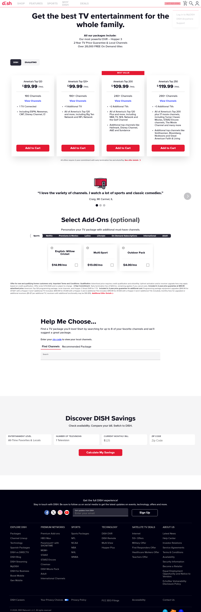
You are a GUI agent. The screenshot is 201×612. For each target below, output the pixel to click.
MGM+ (44, 553)
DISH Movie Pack (50, 572)
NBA (73, 550)
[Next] (193, 199)
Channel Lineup (18, 541)
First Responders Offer (144, 550)
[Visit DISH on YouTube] (66, 515)
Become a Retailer (172, 569)
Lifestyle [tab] (101, 239)
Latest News (169, 536)
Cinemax (45, 567)
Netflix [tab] (49, 239)
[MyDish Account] (194, 5)
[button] (28, 442)
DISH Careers (17, 603)
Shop (28, 5)
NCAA (74, 546)
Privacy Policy (78, 603)
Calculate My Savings (100, 455)
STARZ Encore (48, 563)
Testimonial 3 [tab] (104, 208)
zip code (57, 342)
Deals (91, 5)
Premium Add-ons (50, 536)
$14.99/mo (59, 268)
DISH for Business (19, 574)
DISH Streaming (18, 565)
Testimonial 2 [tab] (100, 208)
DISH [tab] (15, 65)
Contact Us (169, 603)
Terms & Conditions (173, 555)
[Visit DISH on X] (53, 515)
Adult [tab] (165, 239)
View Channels (33, 104)
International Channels (53, 581)
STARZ (44, 558)
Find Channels (51, 349)
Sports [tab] (36, 239)
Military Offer (139, 546)
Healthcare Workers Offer (145, 555)
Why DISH (76, 5)
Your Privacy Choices (52, 603)
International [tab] (149, 239)
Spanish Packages (20, 550)
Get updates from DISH (84, 514)
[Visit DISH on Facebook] (46, 515)
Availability (169, 560)
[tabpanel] (100, 116)
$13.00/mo (95, 268)
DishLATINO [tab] (31, 65)
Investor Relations (172, 546)
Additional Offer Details (102, 296)
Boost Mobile (17, 579)
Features (43, 5)
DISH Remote (109, 541)
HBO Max (46, 541)
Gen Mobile (16, 583)
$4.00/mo (130, 268)
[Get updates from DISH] (98, 516)
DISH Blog (15, 560)
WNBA (74, 560)
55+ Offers (137, 541)
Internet (136, 536)
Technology (16, 546)
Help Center (169, 541)
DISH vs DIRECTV (19, 555)
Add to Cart (32, 151)
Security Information (173, 565)
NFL (73, 541)
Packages (15, 536)
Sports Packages (80, 536)
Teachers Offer (140, 560)
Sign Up (145, 515)
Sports (59, 5)
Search (45, 357)
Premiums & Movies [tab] (68, 239)
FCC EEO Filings (110, 603)
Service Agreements (173, 550)
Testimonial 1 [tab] (97, 208)
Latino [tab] (88, 239)
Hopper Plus (108, 550)
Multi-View (107, 546)
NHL (73, 555)
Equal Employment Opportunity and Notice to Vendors (176, 577)
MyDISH (14, 569)
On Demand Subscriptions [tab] (124, 239)
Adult (43, 577)
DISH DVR (107, 536)
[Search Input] (98, 360)
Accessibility (138, 603)
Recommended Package (76, 349)
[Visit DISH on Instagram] (60, 515)
